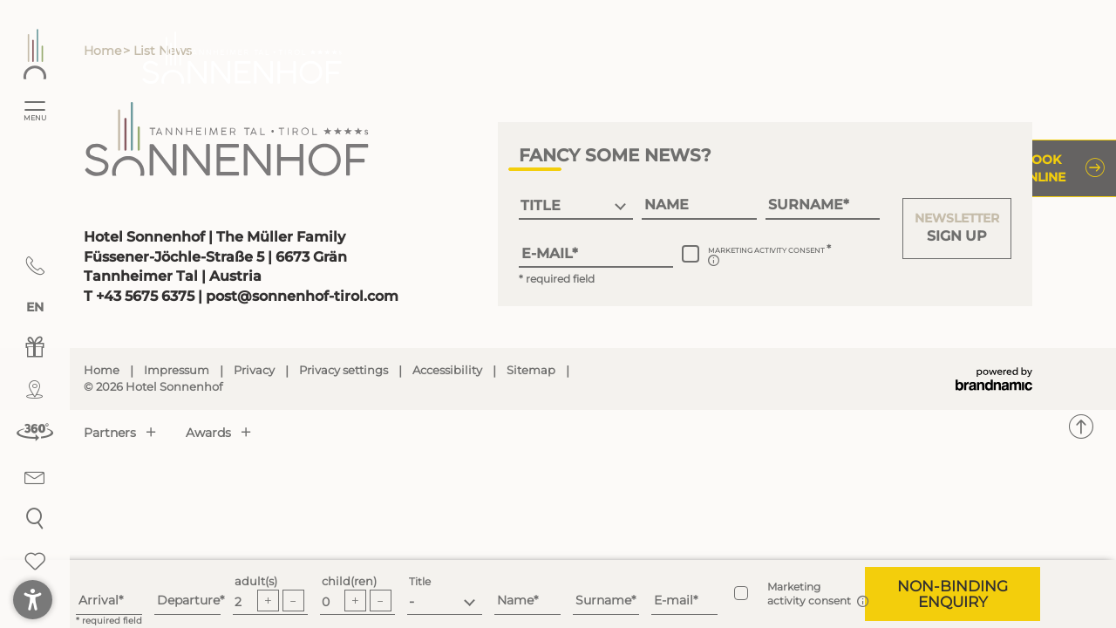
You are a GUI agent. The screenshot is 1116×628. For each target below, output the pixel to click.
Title (420, 581)
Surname (603, 600)
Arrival (98, 600)
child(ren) (349, 581)
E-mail (673, 600)
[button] (956, 228)
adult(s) (256, 581)
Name (515, 600)
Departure (188, 600)
